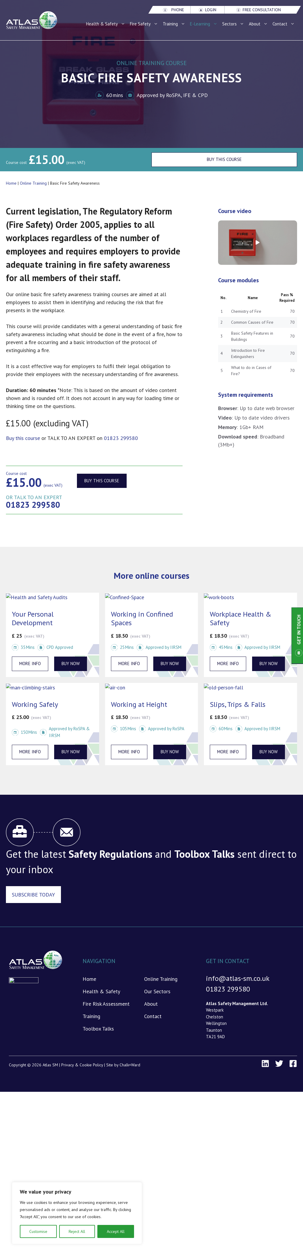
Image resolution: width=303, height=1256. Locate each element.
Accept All (116, 1231)
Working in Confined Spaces (142, 618)
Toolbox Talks (98, 1028)
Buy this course (101, 480)
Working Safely (35, 704)
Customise (38, 1231)
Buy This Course (224, 159)
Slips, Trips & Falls (237, 704)
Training (175, 24)
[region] (77, 1213)
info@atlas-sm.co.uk (238, 978)
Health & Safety (107, 24)
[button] (257, 242)
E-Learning (205, 24)
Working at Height (139, 704)
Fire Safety (145, 24)
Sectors (234, 24)
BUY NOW (71, 663)
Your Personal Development (33, 618)
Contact (285, 24)
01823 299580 (121, 438)
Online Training (33, 183)
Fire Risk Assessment (106, 1003)
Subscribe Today (33, 894)
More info (30, 663)
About (259, 24)
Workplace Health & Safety (240, 618)
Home (11, 183)
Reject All (77, 1231)
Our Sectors (157, 991)
